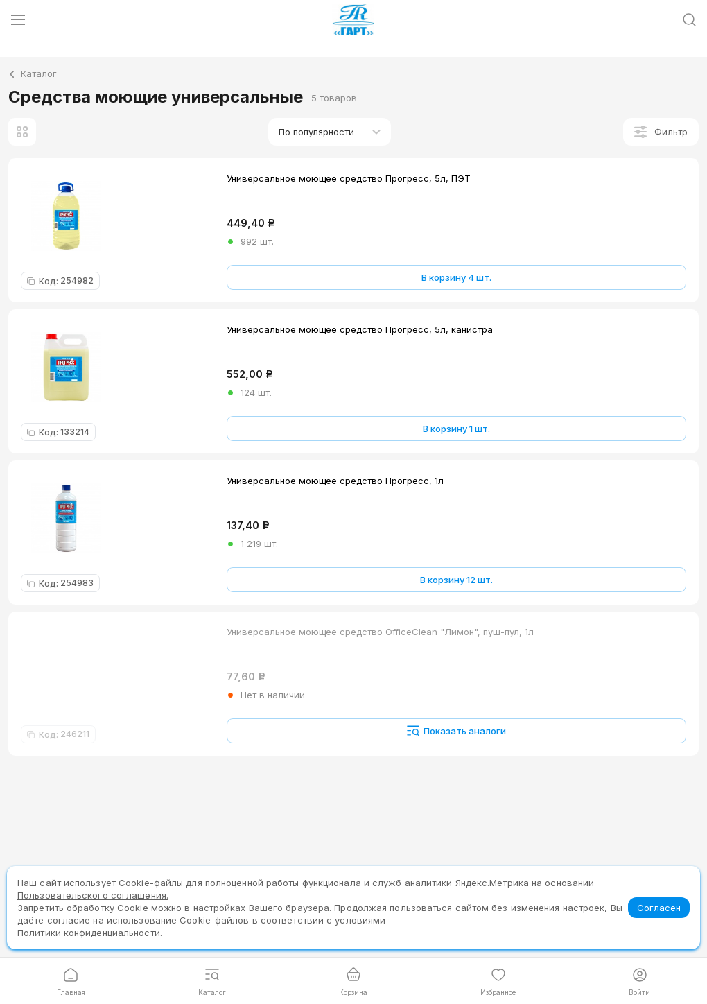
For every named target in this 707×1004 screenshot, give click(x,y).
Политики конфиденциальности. (89, 932)
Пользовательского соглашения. (92, 895)
